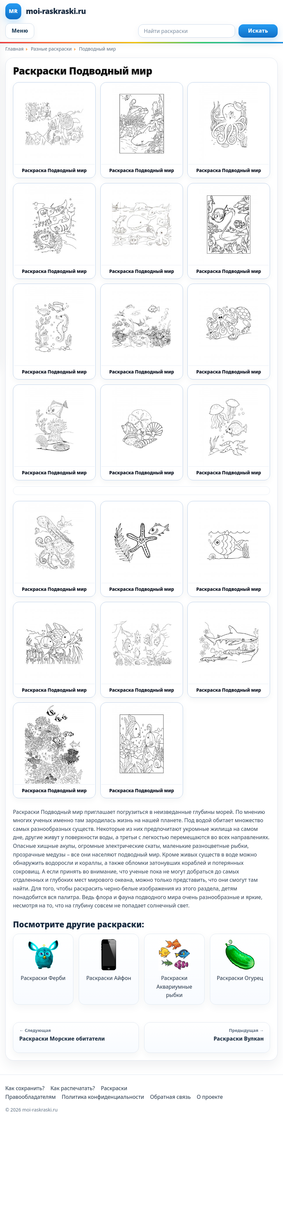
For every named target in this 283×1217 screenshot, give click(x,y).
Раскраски (114, 1088)
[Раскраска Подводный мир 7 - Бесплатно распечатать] (228, 650)
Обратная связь (170, 1096)
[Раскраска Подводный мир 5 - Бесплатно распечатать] (54, 650)
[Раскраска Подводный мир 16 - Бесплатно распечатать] (141, 331)
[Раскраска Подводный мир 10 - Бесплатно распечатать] (141, 130)
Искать (258, 30)
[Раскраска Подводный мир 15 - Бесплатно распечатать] (54, 331)
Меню (20, 30)
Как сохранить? (25, 1088)
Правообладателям (30, 1096)
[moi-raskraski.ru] (141, 11)
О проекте (210, 1096)
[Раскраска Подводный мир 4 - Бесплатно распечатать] (228, 549)
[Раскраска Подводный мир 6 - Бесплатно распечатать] (141, 650)
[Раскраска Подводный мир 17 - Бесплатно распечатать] (228, 331)
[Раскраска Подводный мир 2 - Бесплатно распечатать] (228, 432)
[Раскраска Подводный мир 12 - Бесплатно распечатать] (54, 231)
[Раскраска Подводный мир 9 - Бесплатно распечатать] (141, 750)
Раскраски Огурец (240, 960)
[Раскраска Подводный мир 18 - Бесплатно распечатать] (54, 432)
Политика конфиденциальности (103, 1096)
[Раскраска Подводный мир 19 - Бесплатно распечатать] (141, 432)
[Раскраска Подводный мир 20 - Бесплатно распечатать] (54, 549)
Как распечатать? (72, 1088)
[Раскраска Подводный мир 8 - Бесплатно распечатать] (54, 750)
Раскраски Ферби (43, 960)
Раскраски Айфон (108, 960)
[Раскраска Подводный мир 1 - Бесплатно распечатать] (54, 130)
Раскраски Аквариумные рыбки (174, 969)
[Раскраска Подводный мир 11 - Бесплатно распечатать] (228, 130)
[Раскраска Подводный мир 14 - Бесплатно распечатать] (228, 231)
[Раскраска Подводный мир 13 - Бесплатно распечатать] (141, 231)
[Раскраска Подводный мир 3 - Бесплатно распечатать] (141, 549)
